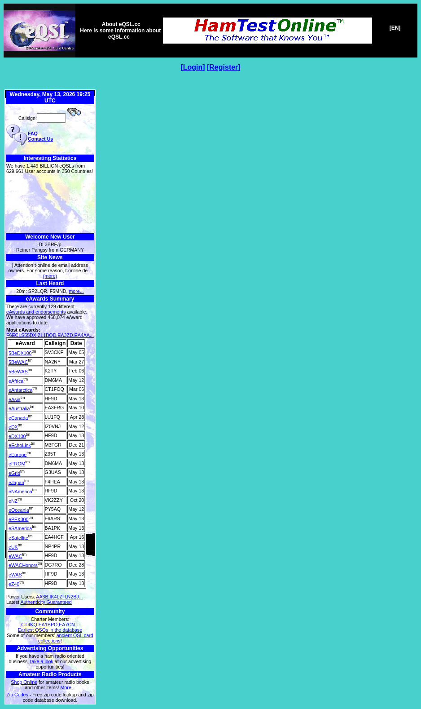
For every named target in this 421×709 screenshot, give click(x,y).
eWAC (15, 555)
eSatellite (18, 537)
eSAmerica (20, 528)
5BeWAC (18, 362)
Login (193, 67)
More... (68, 687)
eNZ (13, 500)
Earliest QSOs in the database (50, 630)
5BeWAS (18, 371)
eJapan (16, 482)
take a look (41, 661)
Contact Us (40, 139)
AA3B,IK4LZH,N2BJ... (59, 596)
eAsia (15, 399)
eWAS (15, 574)
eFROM (17, 463)
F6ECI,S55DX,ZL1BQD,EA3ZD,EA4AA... (50, 335)
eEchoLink (20, 445)
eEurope (17, 454)
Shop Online (24, 682)
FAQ (33, 133)
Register (223, 67)
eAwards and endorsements (36, 312)
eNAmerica (20, 491)
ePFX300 (18, 519)
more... (76, 291)
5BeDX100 (20, 352)
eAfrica (16, 380)
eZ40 (14, 583)
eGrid (14, 473)
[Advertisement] (50, 204)
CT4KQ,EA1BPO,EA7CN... (50, 624)
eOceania (19, 510)
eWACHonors (23, 565)
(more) (50, 276)
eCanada (18, 417)
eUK (13, 546)
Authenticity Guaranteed (45, 602)
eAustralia (19, 408)
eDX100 (17, 436)
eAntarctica (20, 390)
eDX (13, 427)
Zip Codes (17, 694)
